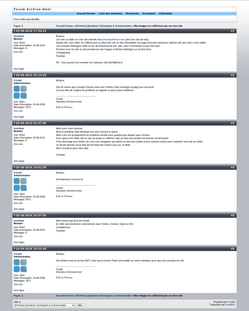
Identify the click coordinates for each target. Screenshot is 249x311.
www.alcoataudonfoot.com (111, 39)
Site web (18, 52)
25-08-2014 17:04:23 (31, 30)
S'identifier (165, 13)
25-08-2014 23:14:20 (31, 75)
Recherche (132, 13)
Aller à (49, 304)
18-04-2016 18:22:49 (31, 248)
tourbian (19, 36)
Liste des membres (110, 13)
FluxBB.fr (230, 304)
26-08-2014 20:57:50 (31, 215)
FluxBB (231, 302)
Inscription (148, 13)
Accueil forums (86, 13)
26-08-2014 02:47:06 (31, 123)
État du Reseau (64, 107)
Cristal (18, 80)
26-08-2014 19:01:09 (31, 167)
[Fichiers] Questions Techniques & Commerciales (103, 26)
